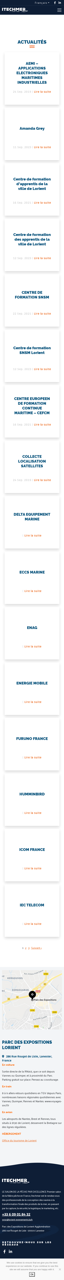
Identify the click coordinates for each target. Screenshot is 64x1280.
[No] (59, 1269)
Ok (32, 1274)
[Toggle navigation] (59, 10)
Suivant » (36, 947)
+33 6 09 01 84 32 (16, 1215)
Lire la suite (42, 92)
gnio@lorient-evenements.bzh (17, 1219)
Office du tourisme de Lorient (19, 1140)
